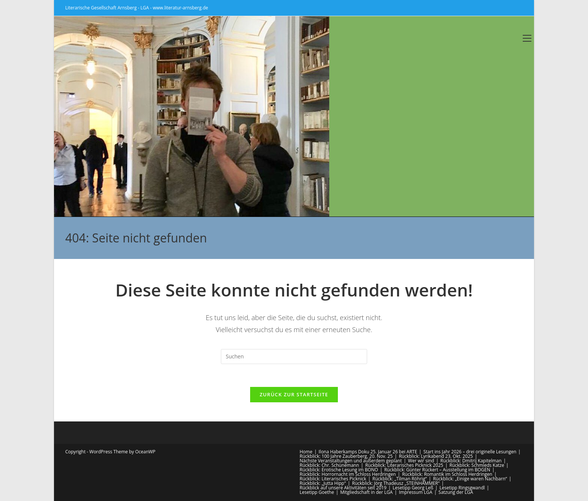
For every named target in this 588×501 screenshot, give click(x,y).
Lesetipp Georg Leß (413, 487)
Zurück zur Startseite (294, 394)
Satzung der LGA (455, 492)
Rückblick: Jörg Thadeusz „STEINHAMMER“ (396, 483)
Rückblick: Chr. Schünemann (329, 465)
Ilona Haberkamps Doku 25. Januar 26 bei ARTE (368, 451)
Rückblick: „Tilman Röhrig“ (399, 478)
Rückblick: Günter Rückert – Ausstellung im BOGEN (437, 469)
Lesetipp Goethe (317, 492)
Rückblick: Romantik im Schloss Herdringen (447, 474)
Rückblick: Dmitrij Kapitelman (470, 460)
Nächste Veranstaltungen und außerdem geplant (351, 460)
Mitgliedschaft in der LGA (366, 492)
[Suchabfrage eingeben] (294, 356)
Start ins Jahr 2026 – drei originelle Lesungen (469, 451)
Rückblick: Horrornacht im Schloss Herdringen (348, 474)
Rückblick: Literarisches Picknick (333, 478)
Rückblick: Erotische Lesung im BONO (339, 469)
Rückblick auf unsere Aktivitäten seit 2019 (343, 487)
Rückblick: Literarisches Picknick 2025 (404, 465)
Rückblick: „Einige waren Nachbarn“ (470, 478)
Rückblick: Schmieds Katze (477, 465)
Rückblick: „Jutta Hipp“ (323, 483)
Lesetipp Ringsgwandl (462, 487)
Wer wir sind (421, 460)
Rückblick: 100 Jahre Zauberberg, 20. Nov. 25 (346, 456)
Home (306, 451)
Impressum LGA (415, 492)
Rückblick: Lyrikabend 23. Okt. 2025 (436, 456)
